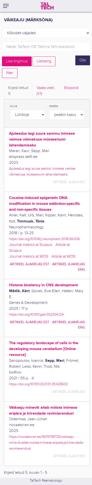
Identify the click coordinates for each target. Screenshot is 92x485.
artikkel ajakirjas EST (29, 264)
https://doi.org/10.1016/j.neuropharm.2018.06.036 (44, 239)
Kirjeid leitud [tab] (18, 91)
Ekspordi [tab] (71, 88)
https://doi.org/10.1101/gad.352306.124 (36, 314)
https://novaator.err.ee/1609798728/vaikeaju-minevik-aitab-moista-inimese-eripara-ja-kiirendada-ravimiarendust (46, 443)
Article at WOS (63, 256)
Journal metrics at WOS (28, 256)
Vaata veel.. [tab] (46, 91)
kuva (13, 106)
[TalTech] (47, 6)
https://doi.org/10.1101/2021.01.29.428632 (38, 384)
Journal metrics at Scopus (30, 244)
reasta (53, 106)
